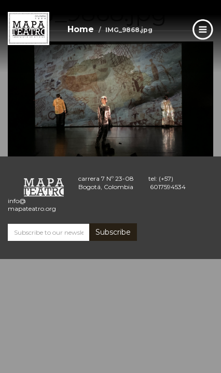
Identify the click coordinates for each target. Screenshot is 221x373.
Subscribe (113, 232)
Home (80, 29)
